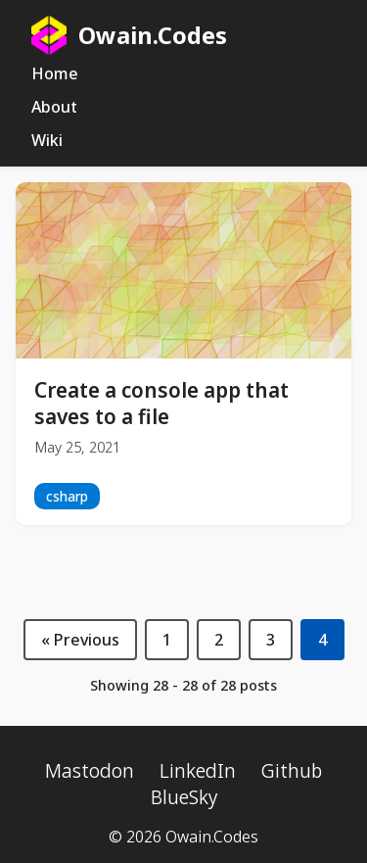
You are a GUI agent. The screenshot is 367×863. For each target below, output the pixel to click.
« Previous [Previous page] (80, 639)
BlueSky (184, 797)
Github (291, 770)
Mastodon (89, 770)
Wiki (47, 140)
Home (54, 73)
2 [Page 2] (218, 639)
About (54, 107)
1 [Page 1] (166, 639)
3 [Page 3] (270, 639)
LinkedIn (198, 770)
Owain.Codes (129, 35)
